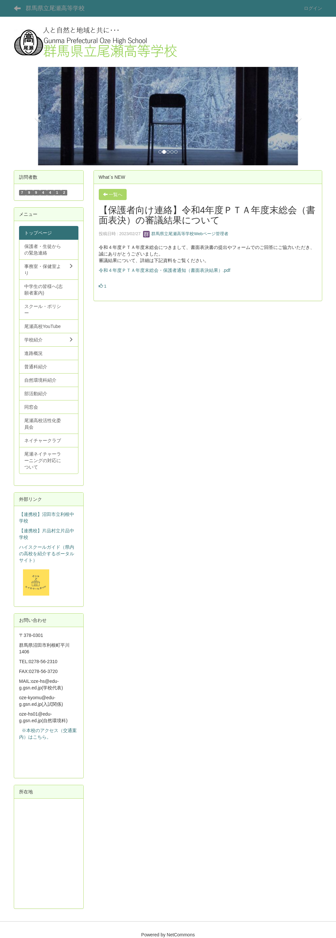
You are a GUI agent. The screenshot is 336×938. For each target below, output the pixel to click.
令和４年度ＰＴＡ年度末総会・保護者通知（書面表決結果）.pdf (164, 270)
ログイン (313, 8)
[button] (37, 116)
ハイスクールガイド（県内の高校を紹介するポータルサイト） (46, 553)
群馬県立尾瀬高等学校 (55, 8)
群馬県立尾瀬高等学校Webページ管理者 (185, 233)
